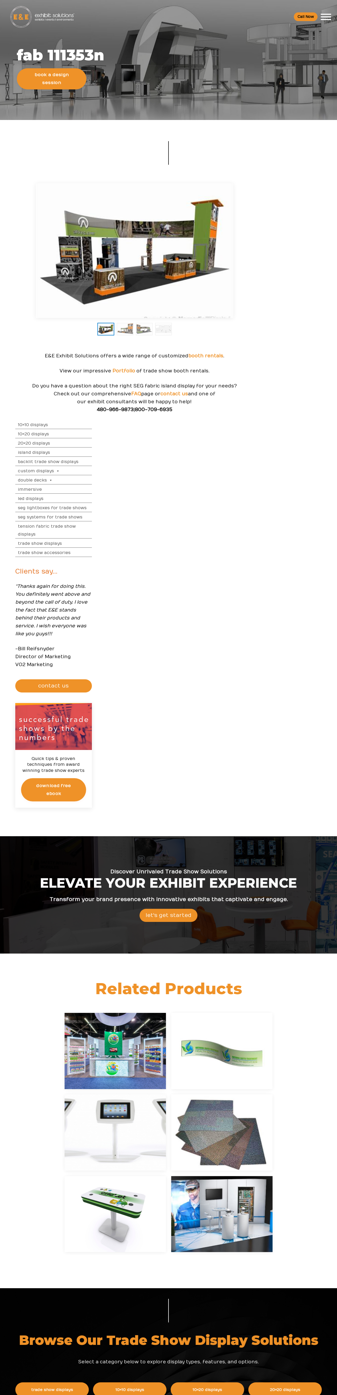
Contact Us (232, 1331)
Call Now (305, 17)
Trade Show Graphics (220, 1006)
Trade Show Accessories (286, 316)
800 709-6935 (69, 1309)
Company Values (238, 1266)
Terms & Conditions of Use (212, 1385)
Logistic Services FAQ (293, 1315)
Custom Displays (281, 235)
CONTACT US (296, 450)
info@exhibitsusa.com (67, 1325)
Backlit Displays (297, 987)
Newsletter (233, 1310)
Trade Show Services (143, 1006)
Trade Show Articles (140, 1326)
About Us (232, 1256)
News (177, 1256)
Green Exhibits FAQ (291, 1326)
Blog (226, 1299)
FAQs (278, 1256)
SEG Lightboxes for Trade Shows (294, 272)
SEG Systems (66, 987)
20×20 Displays (276, 207)
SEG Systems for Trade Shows (292, 281)
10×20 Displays (275, 198)
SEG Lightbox (220, 987)
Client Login (132, 1347)
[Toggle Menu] (325, 17)
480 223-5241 (67, 1348)
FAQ (127, 408)
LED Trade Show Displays (143, 987)
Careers (229, 1277)
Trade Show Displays (282, 307)
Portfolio (114, 385)
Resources (133, 1256)
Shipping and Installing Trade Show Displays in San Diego (193, 1271)
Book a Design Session (52, 83)
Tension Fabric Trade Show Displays (289, 294)
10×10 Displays (275, 188)
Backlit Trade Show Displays (290, 225)
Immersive (272, 253)
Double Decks (277, 244)
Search (229, 1321)
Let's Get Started (168, 692)
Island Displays (276, 216)
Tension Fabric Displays (297, 967)
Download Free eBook (295, 553)
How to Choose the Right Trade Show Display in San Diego (190, 1293)
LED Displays (273, 262)
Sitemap (230, 1342)
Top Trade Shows (138, 1299)
